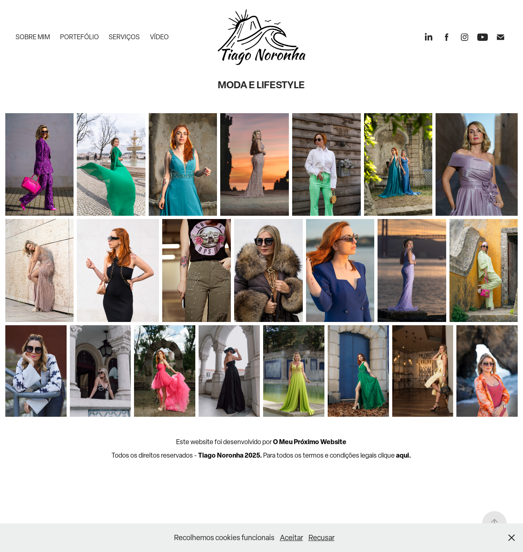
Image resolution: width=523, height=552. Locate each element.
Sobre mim (33, 37)
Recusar (321, 537)
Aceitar (291, 537)
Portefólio (79, 37)
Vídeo (159, 37)
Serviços (124, 37)
